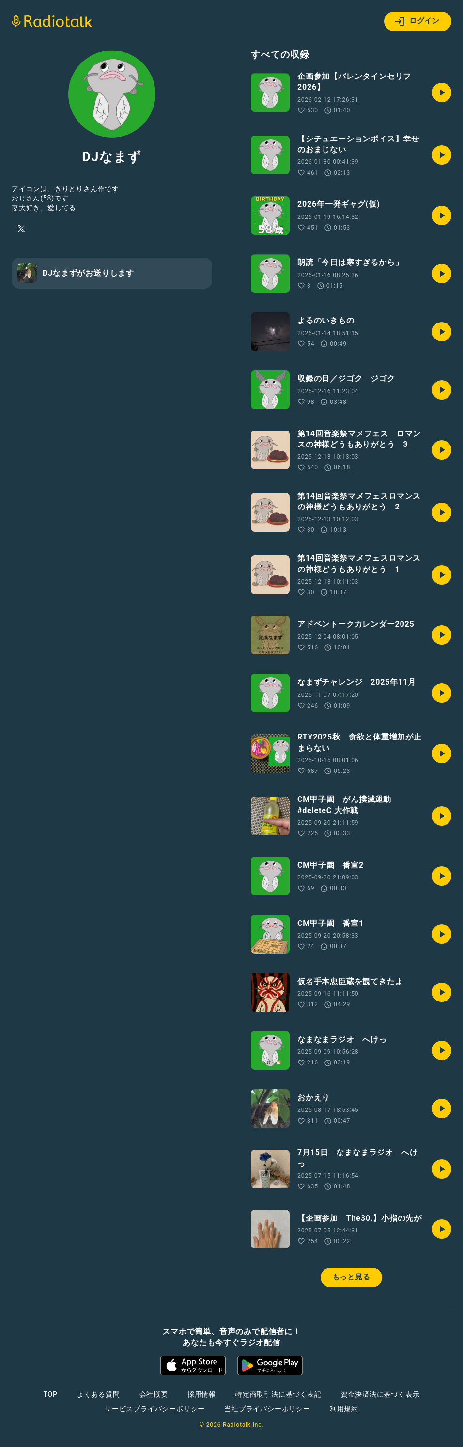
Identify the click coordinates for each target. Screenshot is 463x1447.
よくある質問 (98, 1394)
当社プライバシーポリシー (267, 1409)
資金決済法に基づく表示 (380, 1394)
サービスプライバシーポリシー (155, 1409)
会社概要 (153, 1394)
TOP (51, 1394)
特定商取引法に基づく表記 (278, 1394)
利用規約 (344, 1409)
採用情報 (201, 1394)
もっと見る (351, 1277)
